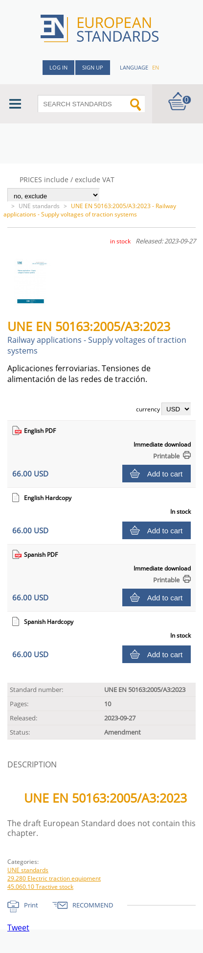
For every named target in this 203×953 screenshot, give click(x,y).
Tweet (18, 927)
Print (31, 905)
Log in (58, 67)
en (155, 67)
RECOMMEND (92, 905)
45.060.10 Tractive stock (40, 886)
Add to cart (165, 474)
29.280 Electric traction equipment (54, 878)
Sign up (92, 67)
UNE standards (39, 206)
